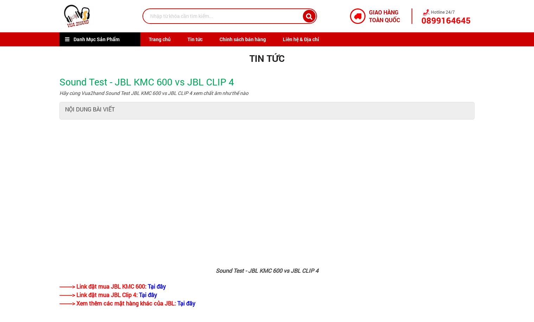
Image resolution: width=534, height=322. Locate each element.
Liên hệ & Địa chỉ (301, 39)
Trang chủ (160, 39)
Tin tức (195, 39)
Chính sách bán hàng (243, 39)
